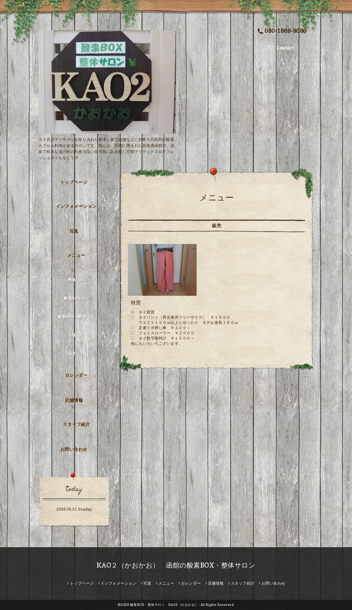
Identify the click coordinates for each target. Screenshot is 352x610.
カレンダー (76, 375)
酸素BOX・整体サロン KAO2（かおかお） (164, 605)
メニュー (76, 255)
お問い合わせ (73, 449)
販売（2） (77, 353)
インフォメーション (76, 206)
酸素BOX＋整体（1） (77, 316)
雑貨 (136, 302)
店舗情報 (74, 400)
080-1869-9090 (282, 31)
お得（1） (77, 335)
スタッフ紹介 (76, 424)
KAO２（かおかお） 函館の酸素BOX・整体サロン (176, 565)
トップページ (73, 182)
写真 (73, 231)
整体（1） (77, 279)
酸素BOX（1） (77, 298)
